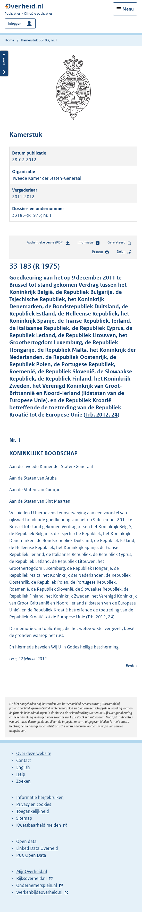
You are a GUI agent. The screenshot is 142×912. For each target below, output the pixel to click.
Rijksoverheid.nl (31, 878)
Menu (128, 9)
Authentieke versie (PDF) (48, 243)
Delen (124, 252)
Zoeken (23, 781)
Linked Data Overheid (37, 848)
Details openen (4, 63)
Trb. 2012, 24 (101, 414)
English (23, 767)
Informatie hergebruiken (40, 797)
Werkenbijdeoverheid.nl (39, 892)
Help (20, 774)
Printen (100, 252)
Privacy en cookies (33, 804)
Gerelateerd (119, 242)
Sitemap (24, 818)
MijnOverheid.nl (31, 871)
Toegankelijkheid (32, 811)
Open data (26, 841)
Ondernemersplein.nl (36, 885)
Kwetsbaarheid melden (38, 825)
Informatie (89, 242)
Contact (23, 760)
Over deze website (33, 753)
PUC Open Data (31, 855)
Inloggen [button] (14, 23)
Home (9, 40)
